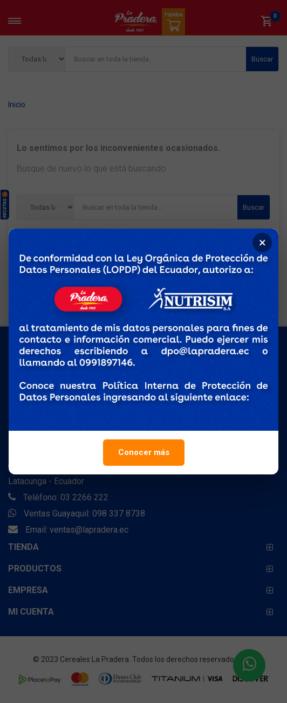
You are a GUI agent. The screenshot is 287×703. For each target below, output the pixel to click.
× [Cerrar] (262, 246)
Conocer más (143, 456)
